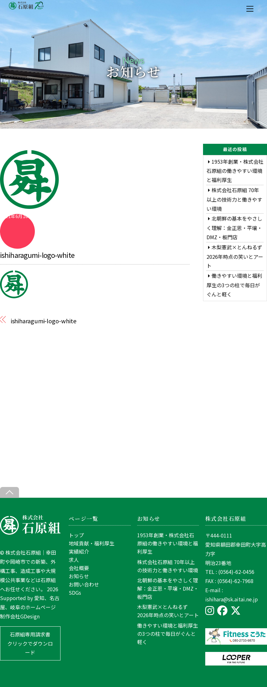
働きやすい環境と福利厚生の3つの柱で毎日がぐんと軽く (234, 285)
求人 (74, 559)
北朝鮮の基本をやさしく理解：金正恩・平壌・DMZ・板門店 (234, 228)
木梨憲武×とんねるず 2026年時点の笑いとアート (235, 256)
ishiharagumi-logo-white (37, 255)
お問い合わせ (84, 584)
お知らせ (79, 576)
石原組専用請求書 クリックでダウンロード (30, 643)
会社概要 (79, 568)
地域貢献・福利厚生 (91, 543)
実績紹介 (79, 551)
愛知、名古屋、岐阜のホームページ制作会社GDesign (30, 607)
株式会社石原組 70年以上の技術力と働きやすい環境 (234, 199)
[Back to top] (9, 492)
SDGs (75, 592)
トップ (76, 535)
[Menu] (250, 8)
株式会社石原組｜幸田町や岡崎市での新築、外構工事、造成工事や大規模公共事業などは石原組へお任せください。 (28, 571)
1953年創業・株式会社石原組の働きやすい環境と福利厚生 (235, 171)
